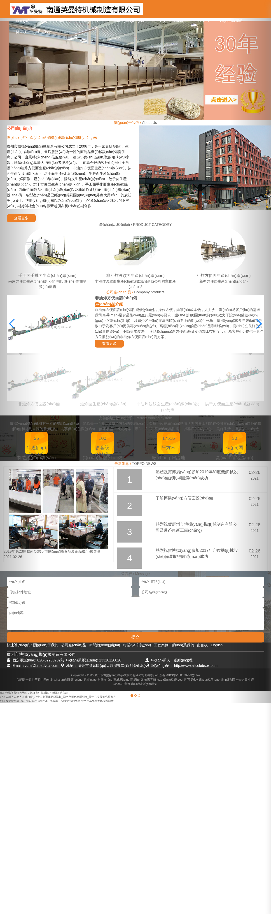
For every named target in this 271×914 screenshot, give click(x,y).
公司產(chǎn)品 (89, 21)
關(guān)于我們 (53, 21)
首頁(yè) (22, 21)
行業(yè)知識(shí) (169, 21)
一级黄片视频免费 (69, 701)
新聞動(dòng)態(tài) (128, 21)
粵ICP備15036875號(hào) (183, 675)
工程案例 (201, 21)
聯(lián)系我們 (231, 21)
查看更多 (21, 218)
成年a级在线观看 (47, 701)
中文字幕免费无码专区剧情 (97, 701)
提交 (135, 637)
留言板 (21, 32)
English (44, 32)
